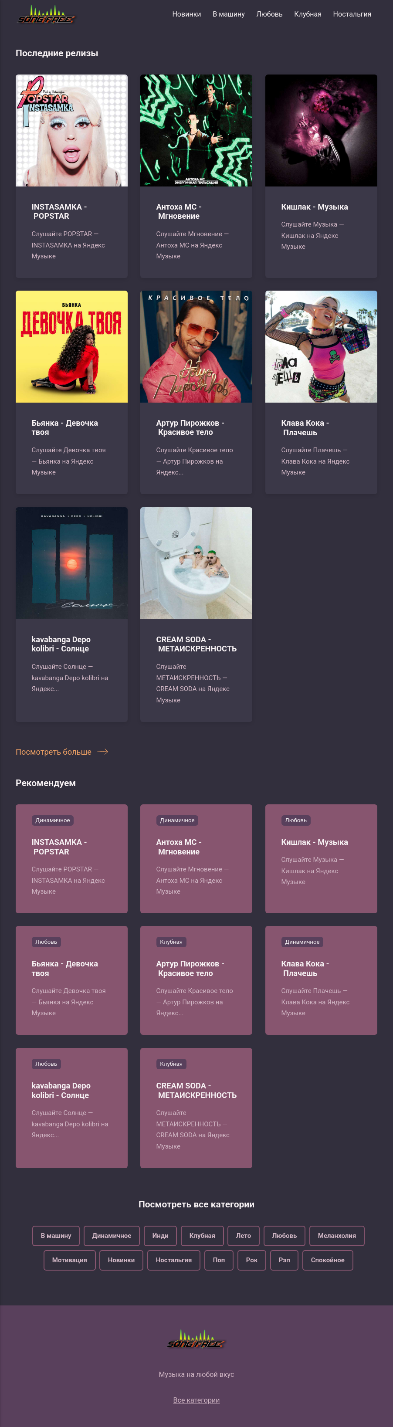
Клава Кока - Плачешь (305, 427)
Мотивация (69, 1260)
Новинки (186, 14)
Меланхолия (337, 1235)
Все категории (196, 1400)
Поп (219, 1260)
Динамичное (52, 820)
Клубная (308, 14)
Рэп (284, 1260)
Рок (252, 1260)
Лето (243, 1235)
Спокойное (328, 1260)
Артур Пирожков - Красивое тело (190, 427)
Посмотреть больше (60, 751)
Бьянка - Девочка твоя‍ (65, 427)
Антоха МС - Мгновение (179, 211)
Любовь (269, 14)
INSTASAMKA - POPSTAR (59, 211)
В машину (229, 14)
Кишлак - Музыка (314, 206)
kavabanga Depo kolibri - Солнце (61, 643)
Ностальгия (352, 14)
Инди (160, 1235)
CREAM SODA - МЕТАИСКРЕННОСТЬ (196, 643)
